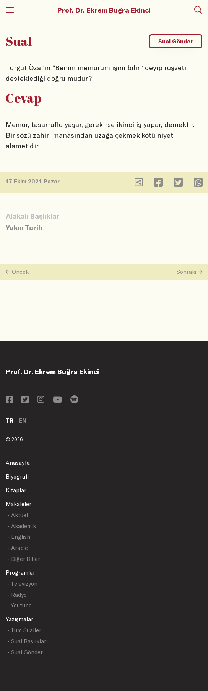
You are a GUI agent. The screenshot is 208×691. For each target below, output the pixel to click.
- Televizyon (22, 583)
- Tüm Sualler (24, 630)
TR (9, 420)
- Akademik (21, 526)
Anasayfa (18, 463)
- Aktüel (17, 515)
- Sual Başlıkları (27, 641)
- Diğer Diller (23, 559)
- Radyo (17, 594)
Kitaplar (16, 490)
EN (22, 420)
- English (18, 537)
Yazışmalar (19, 619)
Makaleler (18, 504)
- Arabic (17, 548)
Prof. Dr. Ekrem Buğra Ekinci (104, 10)
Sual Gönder (175, 41)
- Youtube (19, 605)
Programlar (20, 572)
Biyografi (17, 476)
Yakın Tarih (24, 227)
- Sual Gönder (25, 652)
